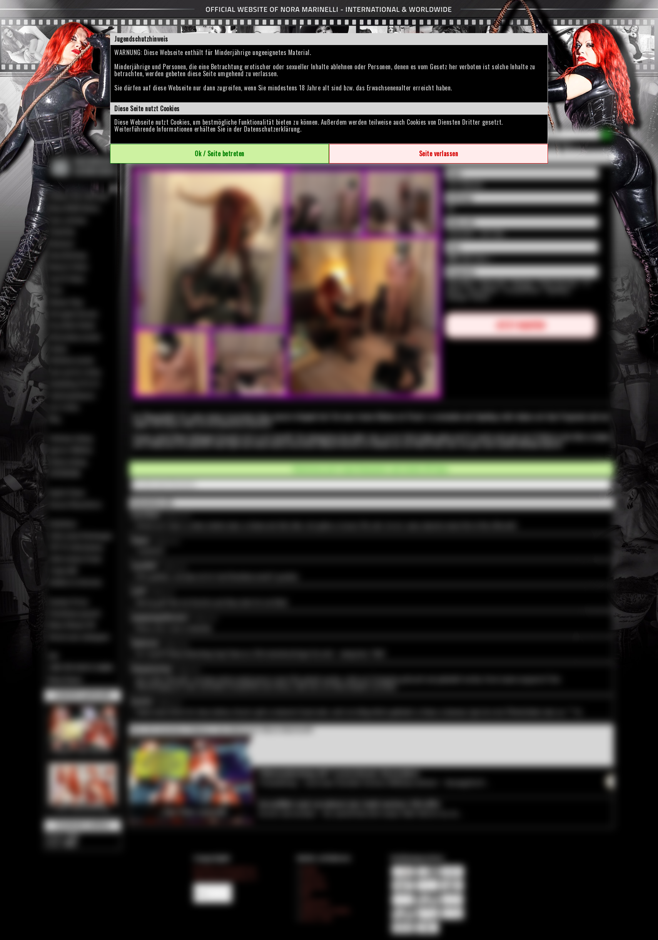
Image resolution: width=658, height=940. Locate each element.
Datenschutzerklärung (272, 129)
